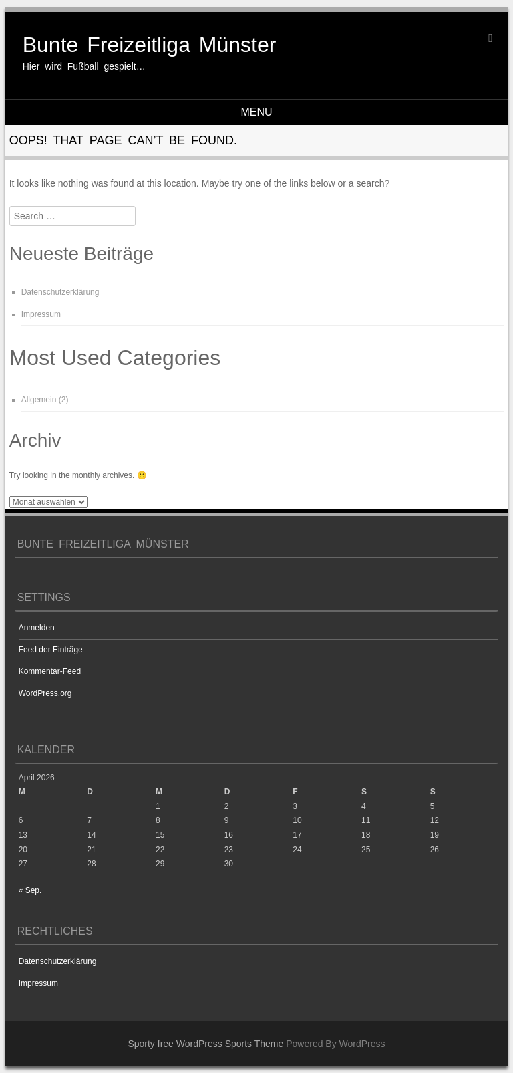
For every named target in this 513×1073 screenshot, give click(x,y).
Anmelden (37, 627)
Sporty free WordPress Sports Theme (205, 1043)
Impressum (41, 314)
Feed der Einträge (51, 649)
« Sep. (30, 890)
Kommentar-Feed (50, 671)
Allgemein (39, 399)
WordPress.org (45, 693)
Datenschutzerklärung (60, 292)
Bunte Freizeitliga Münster (150, 45)
